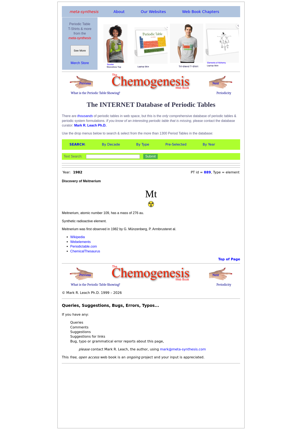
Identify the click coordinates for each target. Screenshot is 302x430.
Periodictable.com (83, 246)
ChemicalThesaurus (85, 251)
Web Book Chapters (200, 11)
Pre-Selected (176, 144)
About (119, 11)
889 (207, 172)
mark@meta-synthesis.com (183, 349)
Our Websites (153, 11)
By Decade (111, 144)
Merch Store (80, 63)
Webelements (80, 242)
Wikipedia (77, 237)
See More (79, 50)
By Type (142, 144)
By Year (209, 144)
